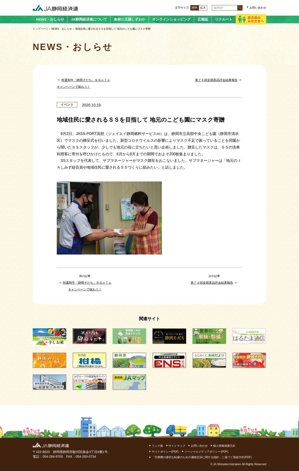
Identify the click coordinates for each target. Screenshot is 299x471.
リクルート (223, 19)
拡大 (203, 7)
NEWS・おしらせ (50, 19)
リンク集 (157, 445)
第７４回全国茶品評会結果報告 (216, 80)
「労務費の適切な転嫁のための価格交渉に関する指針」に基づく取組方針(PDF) (202, 457)
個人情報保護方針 (224, 445)
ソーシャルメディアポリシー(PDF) (206, 451)
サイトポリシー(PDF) (165, 451)
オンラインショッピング (171, 19)
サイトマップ (176, 445)
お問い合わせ (257, 7)
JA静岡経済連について (89, 19)
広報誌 (203, 19)
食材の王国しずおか (129, 19)
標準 (194, 7)
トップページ (40, 28)
